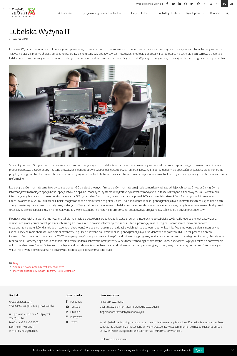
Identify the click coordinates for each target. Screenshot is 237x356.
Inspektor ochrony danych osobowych (122, 312)
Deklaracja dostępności (113, 339)
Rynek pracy (195, 13)
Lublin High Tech (169, 13)
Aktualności (67, 13)
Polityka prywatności (111, 301)
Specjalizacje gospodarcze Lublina (104, 13)
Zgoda (198, 350)
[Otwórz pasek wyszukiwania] (227, 13)
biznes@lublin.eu (28, 331)
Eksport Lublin (142, 13)
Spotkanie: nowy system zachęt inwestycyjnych (38, 267)
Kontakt (215, 13)
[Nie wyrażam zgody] (232, 350)
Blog (15, 263)
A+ (217, 4)
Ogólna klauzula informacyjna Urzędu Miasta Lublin (129, 306)
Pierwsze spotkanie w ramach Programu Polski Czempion (44, 271)
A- (205, 4)
